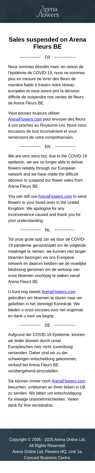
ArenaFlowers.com (25, 119)
